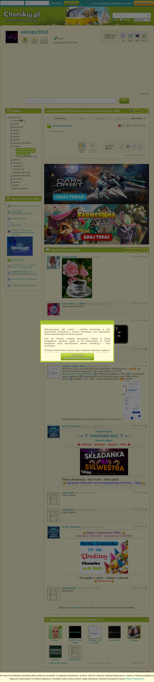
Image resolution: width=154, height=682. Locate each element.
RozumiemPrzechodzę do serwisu (77, 356)
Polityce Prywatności (134, 679)
